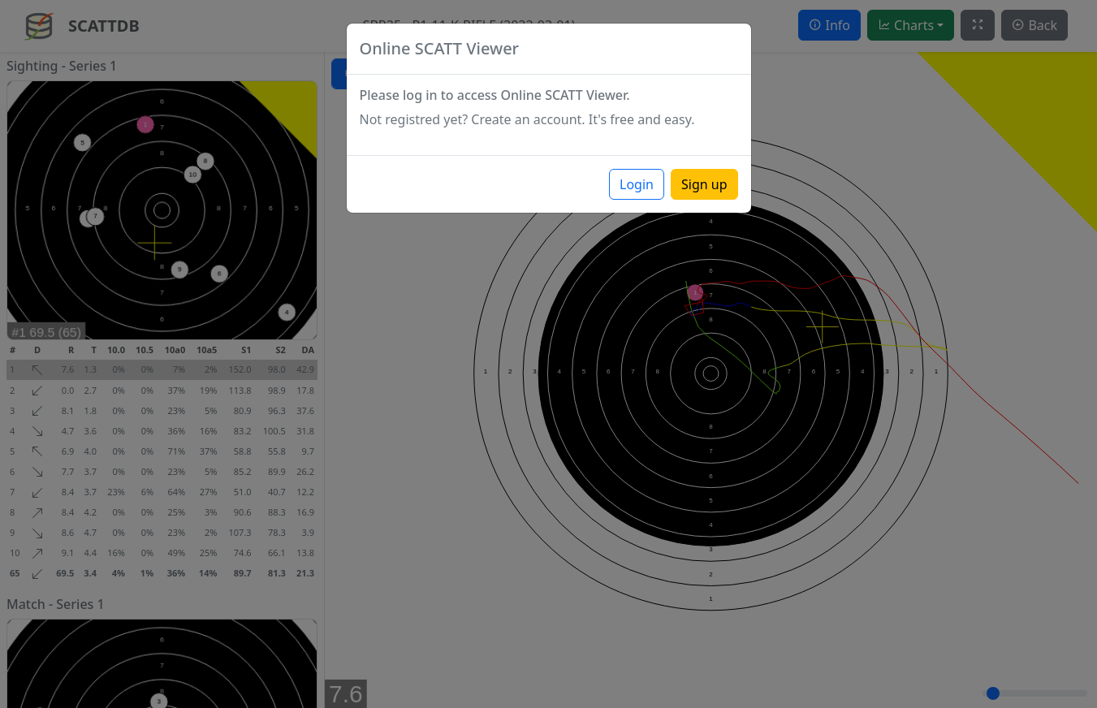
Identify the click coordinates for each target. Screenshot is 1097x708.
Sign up (704, 184)
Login (637, 184)
